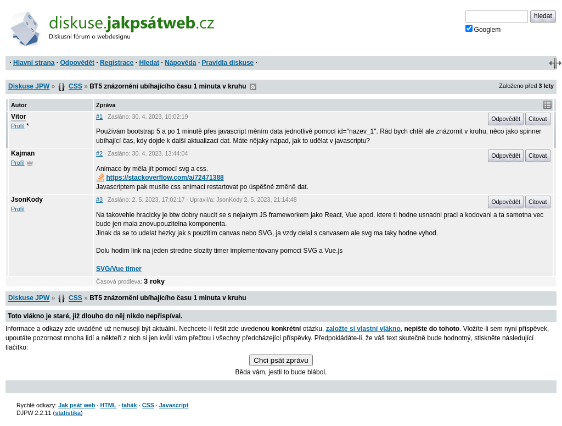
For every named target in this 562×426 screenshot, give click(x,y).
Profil (18, 126)
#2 (99, 153)
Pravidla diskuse (228, 63)
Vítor (18, 116)
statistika (68, 413)
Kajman (23, 153)
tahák (129, 405)
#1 (99, 116)
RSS (253, 87)
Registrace (116, 63)
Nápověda (180, 63)
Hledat (149, 63)
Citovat (538, 118)
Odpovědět (77, 63)
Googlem (483, 29)
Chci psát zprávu (281, 360)
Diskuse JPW (28, 86)
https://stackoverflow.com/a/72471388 (160, 177)
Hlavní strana (33, 63)
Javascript (173, 405)
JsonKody (27, 199)
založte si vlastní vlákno (363, 329)
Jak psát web (76, 405)
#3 (99, 199)
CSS (75, 86)
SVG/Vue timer (119, 269)
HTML (108, 405)
